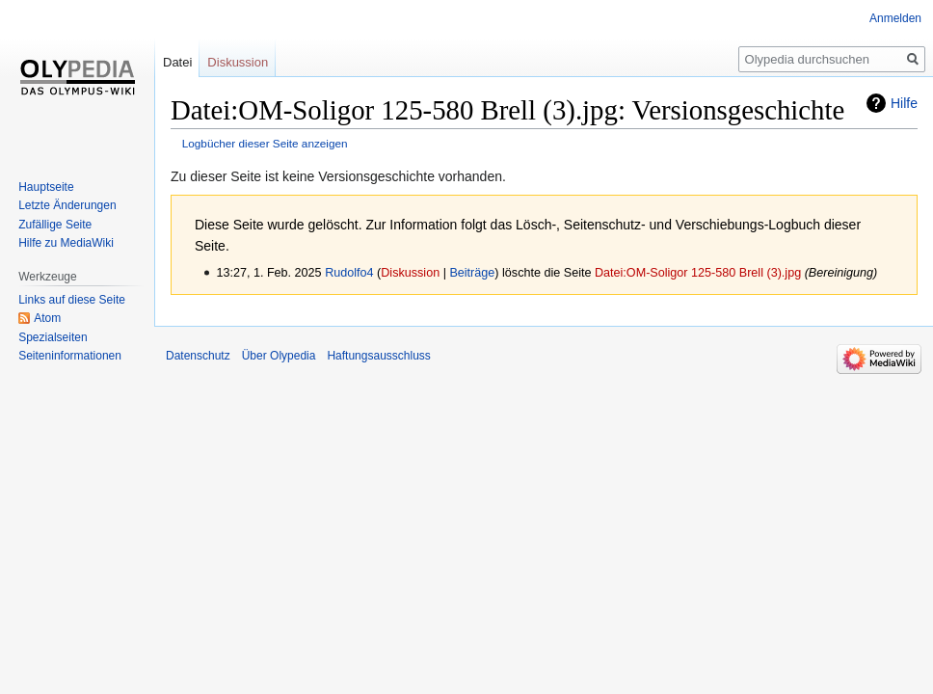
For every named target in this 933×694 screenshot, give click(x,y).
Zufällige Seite (55, 224)
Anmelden (895, 18)
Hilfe (904, 103)
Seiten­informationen (69, 355)
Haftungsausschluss (378, 355)
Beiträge (471, 273)
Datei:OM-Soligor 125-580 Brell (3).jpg (698, 273)
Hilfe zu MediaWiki (66, 243)
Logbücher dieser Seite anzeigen (265, 143)
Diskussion (410, 273)
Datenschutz (198, 355)
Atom (47, 318)
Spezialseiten (52, 337)
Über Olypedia (279, 355)
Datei (177, 62)
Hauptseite (45, 187)
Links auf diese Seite (71, 300)
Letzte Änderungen (67, 205)
